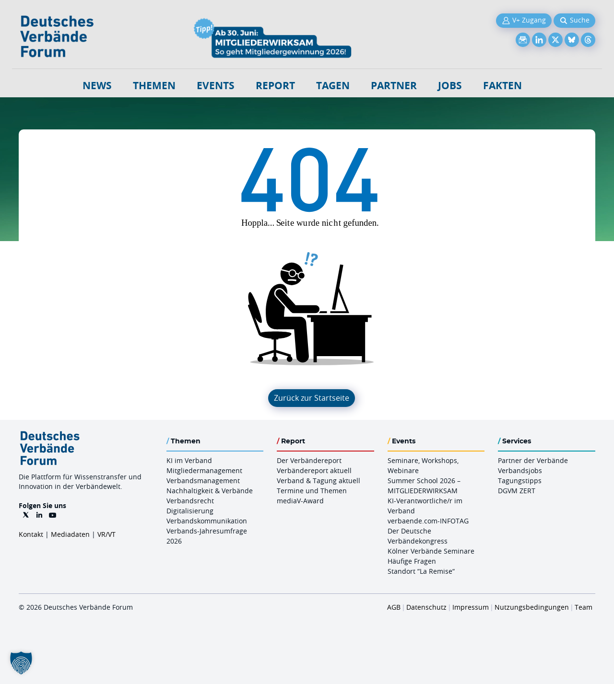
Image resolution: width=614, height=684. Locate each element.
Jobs (450, 86)
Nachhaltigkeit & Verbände (209, 490)
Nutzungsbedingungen (532, 607)
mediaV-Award (300, 500)
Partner (394, 86)
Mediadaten (70, 534)
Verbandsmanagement (203, 480)
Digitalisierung (189, 510)
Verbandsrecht (190, 500)
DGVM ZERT (516, 490)
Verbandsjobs (520, 470)
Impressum (470, 607)
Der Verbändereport (309, 460)
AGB (394, 607)
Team (583, 607)
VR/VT (106, 534)
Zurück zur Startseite (311, 398)
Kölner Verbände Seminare (431, 551)
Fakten (502, 86)
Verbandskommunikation (206, 520)
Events (216, 86)
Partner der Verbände (533, 460)
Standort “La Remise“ (421, 571)
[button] (21, 663)
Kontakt (31, 534)
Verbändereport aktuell (314, 470)
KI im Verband (189, 460)
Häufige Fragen (412, 561)
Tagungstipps (520, 480)
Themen (154, 86)
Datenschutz (426, 607)
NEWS (97, 86)
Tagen (333, 86)
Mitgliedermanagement (204, 470)
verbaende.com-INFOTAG (428, 520)
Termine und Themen (312, 490)
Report (275, 86)
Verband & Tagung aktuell (318, 480)
